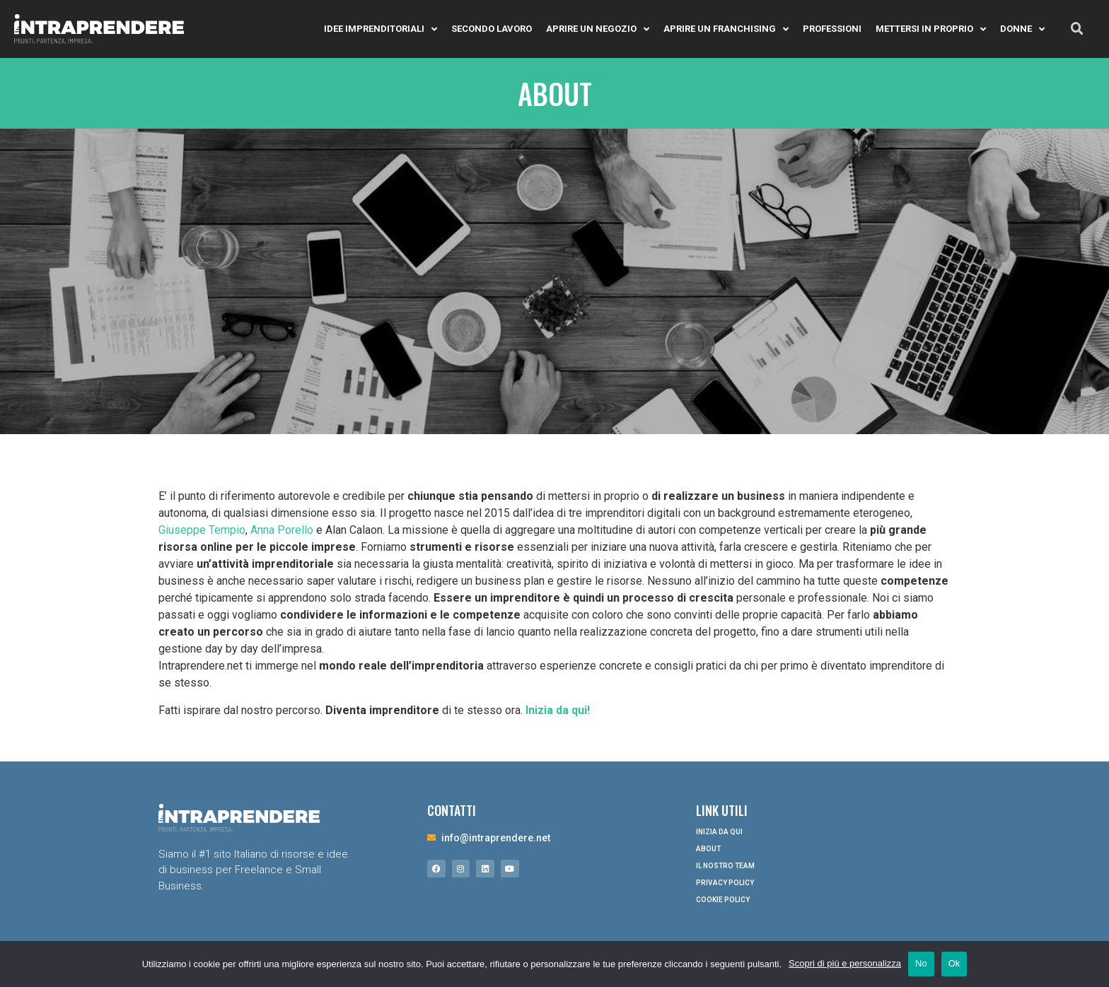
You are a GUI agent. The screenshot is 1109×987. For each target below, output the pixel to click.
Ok (954, 963)
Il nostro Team (725, 866)
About (708, 849)
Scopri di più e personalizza (845, 963)
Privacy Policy (725, 883)
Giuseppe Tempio (201, 530)
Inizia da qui (719, 832)
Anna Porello (281, 530)
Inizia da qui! (558, 710)
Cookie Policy (723, 900)
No (921, 963)
